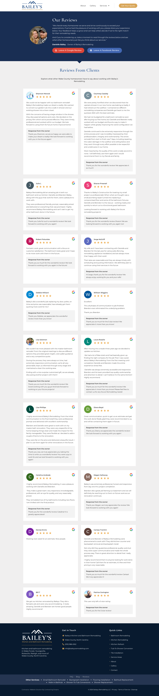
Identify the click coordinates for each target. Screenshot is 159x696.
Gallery (93, 6)
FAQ (71, 677)
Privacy (114, 690)
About (83, 6)
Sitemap (134, 690)
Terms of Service (124, 690)
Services (105, 6)
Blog (78, 677)
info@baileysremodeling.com (77, 648)
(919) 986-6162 (70, 644)
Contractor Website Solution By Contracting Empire (40, 690)
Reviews (86, 677)
